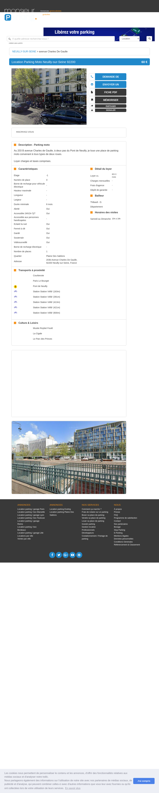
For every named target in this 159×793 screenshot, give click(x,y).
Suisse (151, 24)
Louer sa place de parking (93, 521)
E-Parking (118, 533)
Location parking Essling (60, 509)
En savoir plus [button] (73, 788)
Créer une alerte (16, 43)
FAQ (116, 515)
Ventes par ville (24, 539)
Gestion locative (89, 527)
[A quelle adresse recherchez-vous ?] (61, 38)
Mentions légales (121, 536)
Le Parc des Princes (42, 339)
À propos (118, 509)
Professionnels (104, 24)
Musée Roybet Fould (43, 328)
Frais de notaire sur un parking (95, 512)
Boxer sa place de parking (93, 515)
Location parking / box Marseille (31, 512)
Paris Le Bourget (41, 281)
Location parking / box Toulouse (31, 518)
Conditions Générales (123, 542)
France (135, 24)
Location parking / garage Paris (30, 509)
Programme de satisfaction (125, 518)
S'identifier (116, 24)
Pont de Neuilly (40, 286)
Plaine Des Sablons (55, 256)
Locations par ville (25, 536)
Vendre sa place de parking (93, 518)
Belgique (143, 24)
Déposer (126, 24)
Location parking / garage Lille (30, 533)
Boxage (117, 527)
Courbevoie (38, 275)
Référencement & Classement (127, 545)
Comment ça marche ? (91, 509)
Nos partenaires (121, 524)
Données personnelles (123, 539)
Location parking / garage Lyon (30, 515)
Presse (117, 512)
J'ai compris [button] (143, 781)
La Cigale (37, 333)
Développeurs (88, 533)
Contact (117, 521)
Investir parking (88, 524)
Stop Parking (119, 530)
